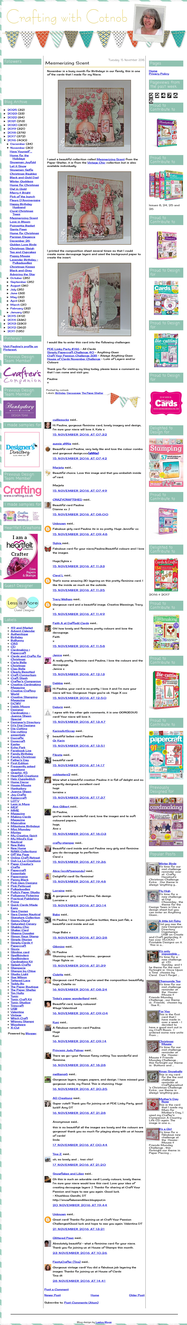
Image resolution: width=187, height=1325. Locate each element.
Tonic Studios (20, 1002)
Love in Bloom (20, 221)
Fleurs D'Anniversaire (25, 200)
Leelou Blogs (104, 1322)
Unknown (59, 523)
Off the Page (20, 854)
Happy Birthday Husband (21, 205)
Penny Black (19, 879)
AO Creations (62, 1098)
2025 (12, 109)
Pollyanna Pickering (25, 895)
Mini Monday (20, 829)
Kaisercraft (19, 797)
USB (14, 1008)
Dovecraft (18, 741)
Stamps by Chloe (23, 970)
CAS (14, 643)
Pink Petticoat (21, 885)
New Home (18, 848)
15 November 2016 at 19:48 (79, 881)
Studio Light (19, 974)
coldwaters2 (61, 774)
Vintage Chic (96, 162)
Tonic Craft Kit (21, 999)
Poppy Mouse (20, 255)
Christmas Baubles (23, 173)
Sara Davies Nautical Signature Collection (25, 916)
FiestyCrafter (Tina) (67, 1261)
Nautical (16, 841)
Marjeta (58, 467)
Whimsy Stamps (22, 1021)
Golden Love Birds (23, 244)
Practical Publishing (25, 898)
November (18, 147)
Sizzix (15, 948)
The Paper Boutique (24, 986)
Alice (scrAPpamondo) (69, 870)
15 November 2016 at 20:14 (79, 905)
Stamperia (18, 967)
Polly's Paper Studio (25, 892)
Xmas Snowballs (170, 1071)
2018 (12, 132)
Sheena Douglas (22, 933)
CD (13, 646)
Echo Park (18, 747)
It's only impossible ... (169, 952)
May (14, 297)
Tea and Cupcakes (23, 252)
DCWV (16, 703)
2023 (12, 113)
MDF (14, 807)
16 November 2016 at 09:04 (80, 1013)
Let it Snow (18, 166)
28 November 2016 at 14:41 (79, 1280)
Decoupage (74, 393)
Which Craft (19, 1018)
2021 (12, 121)
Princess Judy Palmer (68, 1050)
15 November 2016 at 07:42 (80, 458)
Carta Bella (19, 662)
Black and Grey (21, 270)
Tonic (14, 996)
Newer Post (52, 1295)
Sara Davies (19, 911)
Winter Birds (167, 863)
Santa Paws (18, 229)
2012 (12, 327)
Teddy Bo (17, 983)
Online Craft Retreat (25, 857)
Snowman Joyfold (23, 162)
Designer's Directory (25, 722)
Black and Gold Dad (24, 177)
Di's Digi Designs (23, 725)
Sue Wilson (19, 977)
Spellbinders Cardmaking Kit (22, 960)
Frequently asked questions (23, 768)
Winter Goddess (21, 181)
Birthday (17, 637)
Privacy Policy (159, 73)
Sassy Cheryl (20, 920)
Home (95, 1295)
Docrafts (17, 737)
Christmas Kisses (22, 266)
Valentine (17, 1011)
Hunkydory (18, 788)
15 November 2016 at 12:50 (79, 697)
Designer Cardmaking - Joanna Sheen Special (21, 714)
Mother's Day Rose (168, 1100)
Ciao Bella (18, 668)
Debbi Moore (20, 706)
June (14, 293)
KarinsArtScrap (64, 730)
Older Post (137, 1295)
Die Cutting (19, 728)
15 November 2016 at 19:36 (79, 861)
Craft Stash (19, 678)
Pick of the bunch (22, 196)
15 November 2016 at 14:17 (79, 765)
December (18, 143)
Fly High (164, 890)
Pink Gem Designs (24, 882)
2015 (12, 315)
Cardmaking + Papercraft (20, 651)
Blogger (31, 1033)
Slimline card (20, 952)
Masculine (18, 822)
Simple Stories (21, 939)
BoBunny (17, 640)
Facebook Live (21, 750)
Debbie (58, 683)
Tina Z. (57, 1154)
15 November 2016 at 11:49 (79, 614)
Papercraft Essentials (18, 872)
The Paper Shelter (23, 989)
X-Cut (15, 1027)
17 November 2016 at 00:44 (80, 1144)
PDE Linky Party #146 (63, 348)
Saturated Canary (23, 923)
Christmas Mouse (166, 1042)
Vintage (16, 1015)
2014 (12, 319)
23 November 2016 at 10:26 (80, 1252)
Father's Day (20, 760)
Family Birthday (22, 753)
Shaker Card (20, 930)
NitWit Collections (24, 851)
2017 (12, 136)
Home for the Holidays (19, 157)
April (14, 300)
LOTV (15, 800)
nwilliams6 (60, 1074)
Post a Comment (56, 1289)
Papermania (19, 876)
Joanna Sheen (21, 791)
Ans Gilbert (61, 806)
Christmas (18, 665)
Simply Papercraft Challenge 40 (70, 352)
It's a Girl (165, 1129)
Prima (15, 901)
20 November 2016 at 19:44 (80, 1205)
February (17, 308)
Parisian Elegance (22, 236)
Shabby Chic (20, 926)
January (16, 312)
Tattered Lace (20, 980)
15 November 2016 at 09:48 (80, 534)
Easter (15, 744)
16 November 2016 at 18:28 (79, 1065)
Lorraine (59, 890)
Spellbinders (20, 955)
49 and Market (22, 627)
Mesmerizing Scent (24, 218)
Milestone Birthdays (25, 826)
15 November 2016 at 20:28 (80, 937)
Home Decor (20, 782)
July (13, 289)
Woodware (18, 1024)
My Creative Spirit (24, 835)
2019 (12, 128)
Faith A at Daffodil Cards (71, 623)
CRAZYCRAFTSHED (67, 499)
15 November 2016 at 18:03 (79, 833)
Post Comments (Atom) (81, 1302)
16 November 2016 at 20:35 (80, 1088)
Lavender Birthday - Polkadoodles (24, 261)
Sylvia (57, 543)
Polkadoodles (20, 889)
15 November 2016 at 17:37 (79, 797)
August (15, 285)
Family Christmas (23, 756)
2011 (11, 331)
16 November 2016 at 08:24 (80, 989)
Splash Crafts (21, 964)
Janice (57, 655)
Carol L (58, 575)
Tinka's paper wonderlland (71, 998)
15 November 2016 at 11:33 (79, 566)
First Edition (19, 763)
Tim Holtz (17, 993)
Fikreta (57, 754)
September (18, 281)
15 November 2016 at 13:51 (79, 745)
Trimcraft (17, 1005)
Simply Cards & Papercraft (22, 944)
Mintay (16, 832)
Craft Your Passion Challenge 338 (72, 355)
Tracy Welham (62, 599)
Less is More (20, 804)
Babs (56, 914)
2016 (12, 140)
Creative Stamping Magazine (24, 698)
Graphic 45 (19, 772)
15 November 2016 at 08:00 (80, 514)
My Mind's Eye (22, 838)
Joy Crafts (18, 794)
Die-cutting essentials (19, 733)
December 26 (20, 240)
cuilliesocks (61, 419)
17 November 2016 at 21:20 (79, 1164)
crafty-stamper (63, 842)
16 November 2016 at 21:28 (79, 1112)
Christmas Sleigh (22, 248)
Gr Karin (59, 740)
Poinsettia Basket (22, 225)
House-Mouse (21, 785)
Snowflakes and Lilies (68, 1173)
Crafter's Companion (26, 681)
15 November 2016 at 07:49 (80, 490)
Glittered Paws (63, 1237)
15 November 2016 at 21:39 (79, 965)
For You (164, 1011)
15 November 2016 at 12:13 (79, 674)
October (16, 278)
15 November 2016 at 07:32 (80, 434)
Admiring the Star (22, 274)
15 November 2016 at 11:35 (79, 590)
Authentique (19, 634)
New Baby (18, 845)
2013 (12, 323)
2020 (12, 125)
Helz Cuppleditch (23, 778)
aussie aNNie (62, 443)
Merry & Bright (20, 192)
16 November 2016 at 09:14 (79, 1041)
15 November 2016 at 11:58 (79, 646)
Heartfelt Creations (24, 775)
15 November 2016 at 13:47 (79, 721)
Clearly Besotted (23, 671)
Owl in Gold (18, 188)
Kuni (56, 1022)
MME (15, 810)
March (15, 304)
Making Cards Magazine (21, 818)
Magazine (18, 813)
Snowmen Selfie (21, 169)
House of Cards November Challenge (73, 358)
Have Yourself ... (21, 151)
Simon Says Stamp (25, 936)
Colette (58, 974)
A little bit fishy (170, 920)
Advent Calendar (23, 630)
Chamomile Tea (170, 981)
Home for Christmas (24, 185)
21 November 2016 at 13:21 (79, 1229)
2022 (12, 117)
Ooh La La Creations (26, 860)
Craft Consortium (23, 674)
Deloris (58, 707)
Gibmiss (59, 946)
